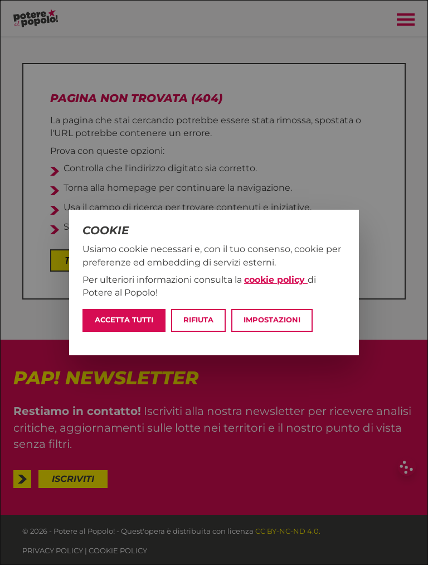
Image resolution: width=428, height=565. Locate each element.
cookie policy (276, 279)
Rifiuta (198, 320)
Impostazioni (272, 320)
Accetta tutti (124, 320)
